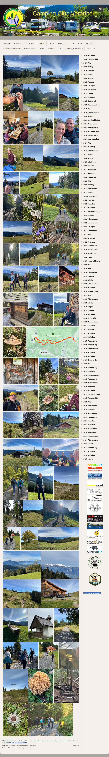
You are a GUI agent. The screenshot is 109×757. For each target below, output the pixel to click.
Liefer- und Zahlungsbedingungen (17, 742)
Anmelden (76, 745)
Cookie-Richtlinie (7, 747)
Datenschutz (32, 745)
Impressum (5, 745)
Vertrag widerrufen (25, 747)
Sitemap (15, 747)
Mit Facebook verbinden (92, 593)
